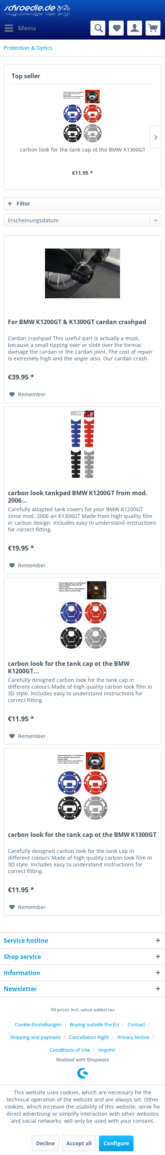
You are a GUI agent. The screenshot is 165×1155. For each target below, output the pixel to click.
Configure (116, 1143)
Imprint (106, 1049)
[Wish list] (116, 28)
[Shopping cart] (153, 28)
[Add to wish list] (27, 394)
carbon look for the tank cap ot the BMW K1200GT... (68, 667)
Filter (19, 203)
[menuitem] (20, 28)
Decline (45, 1143)
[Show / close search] (97, 28)
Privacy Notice (133, 1037)
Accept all (79, 1143)
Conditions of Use (70, 1049)
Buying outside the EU (94, 1024)
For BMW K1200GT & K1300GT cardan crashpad (77, 322)
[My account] (134, 28)
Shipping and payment (35, 1037)
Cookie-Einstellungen (38, 1024)
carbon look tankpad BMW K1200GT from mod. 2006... (77, 496)
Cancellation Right (89, 1037)
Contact (136, 1024)
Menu (20, 27)
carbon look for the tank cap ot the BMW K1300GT (83, 149)
